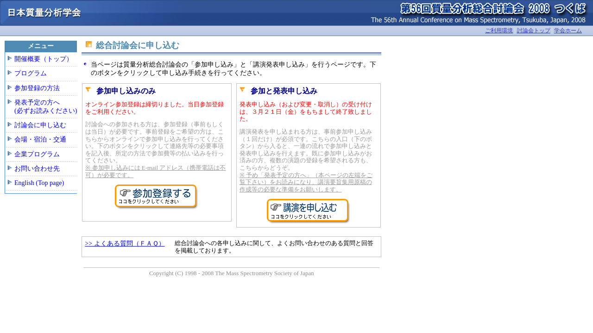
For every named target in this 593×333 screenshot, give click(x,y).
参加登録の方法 (37, 88)
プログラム (30, 73)
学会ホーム (568, 30)
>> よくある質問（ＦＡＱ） (124, 243)
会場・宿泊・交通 (40, 139)
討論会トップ (533, 30)
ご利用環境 (499, 30)
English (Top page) (39, 182)
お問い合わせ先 (37, 168)
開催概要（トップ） (43, 59)
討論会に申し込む (40, 125)
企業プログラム (37, 154)
